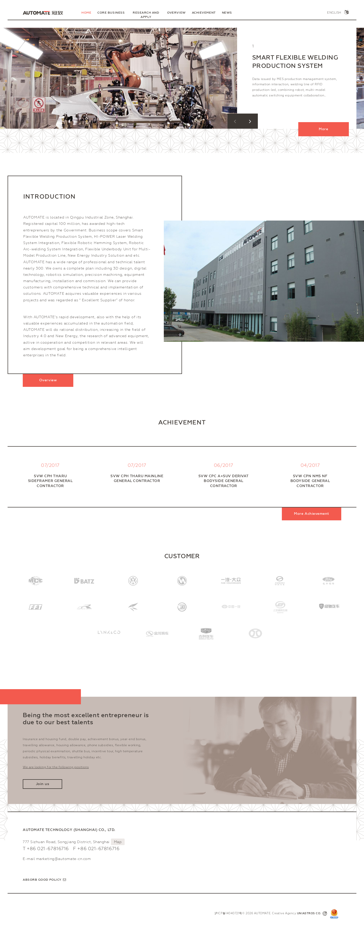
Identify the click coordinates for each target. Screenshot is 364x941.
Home (86, 12)
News (227, 12)
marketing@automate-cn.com (63, 859)
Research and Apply (146, 15)
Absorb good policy (42, 879)
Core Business (111, 12)
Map (118, 842)
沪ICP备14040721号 (228, 913)
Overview (176, 12)
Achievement (204, 12)
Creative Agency (299, 913)
